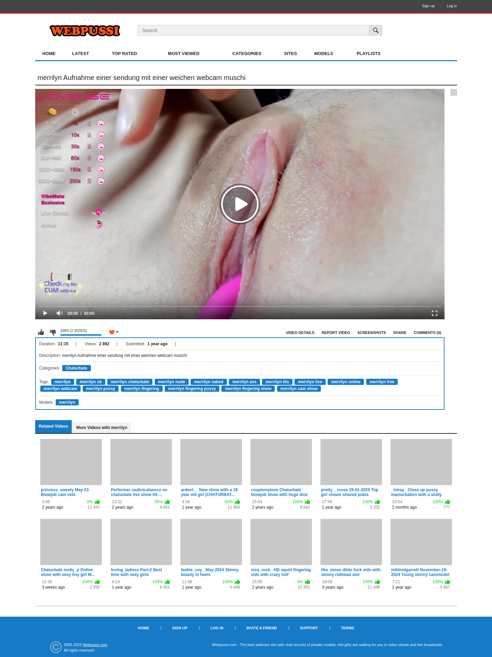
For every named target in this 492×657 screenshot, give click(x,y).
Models (323, 53)
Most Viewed (183, 53)
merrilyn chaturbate (130, 381)
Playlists (369, 53)
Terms (347, 628)
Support (309, 628)
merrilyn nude (171, 381)
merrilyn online (345, 381)
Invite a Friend (261, 628)
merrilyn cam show (299, 388)
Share (400, 333)
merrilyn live (310, 381)
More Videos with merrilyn (101, 427)
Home (49, 53)
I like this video (41, 332)
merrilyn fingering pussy (192, 388)
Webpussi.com (95, 645)
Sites (290, 53)
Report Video (336, 333)
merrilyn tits (277, 381)
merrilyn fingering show (248, 388)
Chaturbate (76, 368)
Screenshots (371, 333)
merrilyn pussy (100, 388)
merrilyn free (382, 381)
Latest (80, 53)
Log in (452, 6)
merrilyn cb (91, 381)
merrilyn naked (208, 381)
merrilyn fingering (141, 388)
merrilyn (63, 381)
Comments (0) (427, 333)
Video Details (300, 333)
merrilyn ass (244, 381)
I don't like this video (52, 332)
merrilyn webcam (60, 388)
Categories (246, 53)
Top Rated (124, 53)
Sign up (428, 6)
